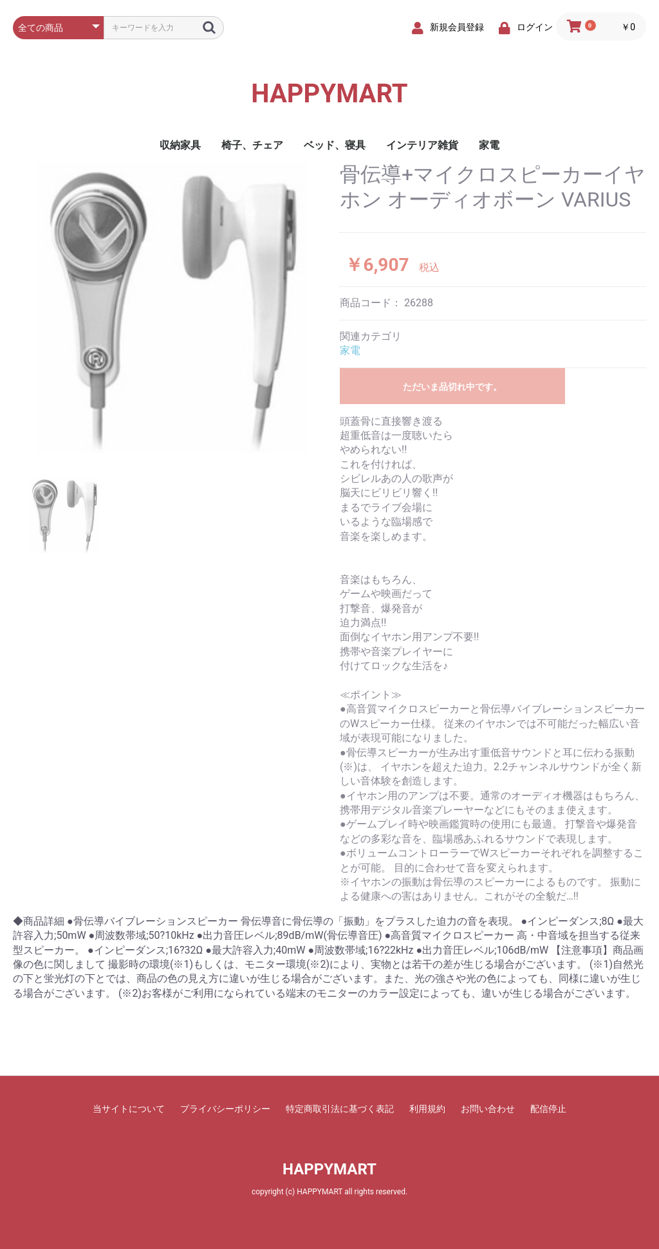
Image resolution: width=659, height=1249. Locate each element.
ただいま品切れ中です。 (452, 387)
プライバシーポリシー (225, 1109)
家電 (489, 145)
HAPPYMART (329, 94)
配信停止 (548, 1109)
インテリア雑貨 (422, 145)
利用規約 (427, 1109)
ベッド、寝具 (335, 145)
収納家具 (180, 145)
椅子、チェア (252, 145)
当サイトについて (129, 1109)
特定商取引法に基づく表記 (340, 1109)
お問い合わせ (488, 1109)
